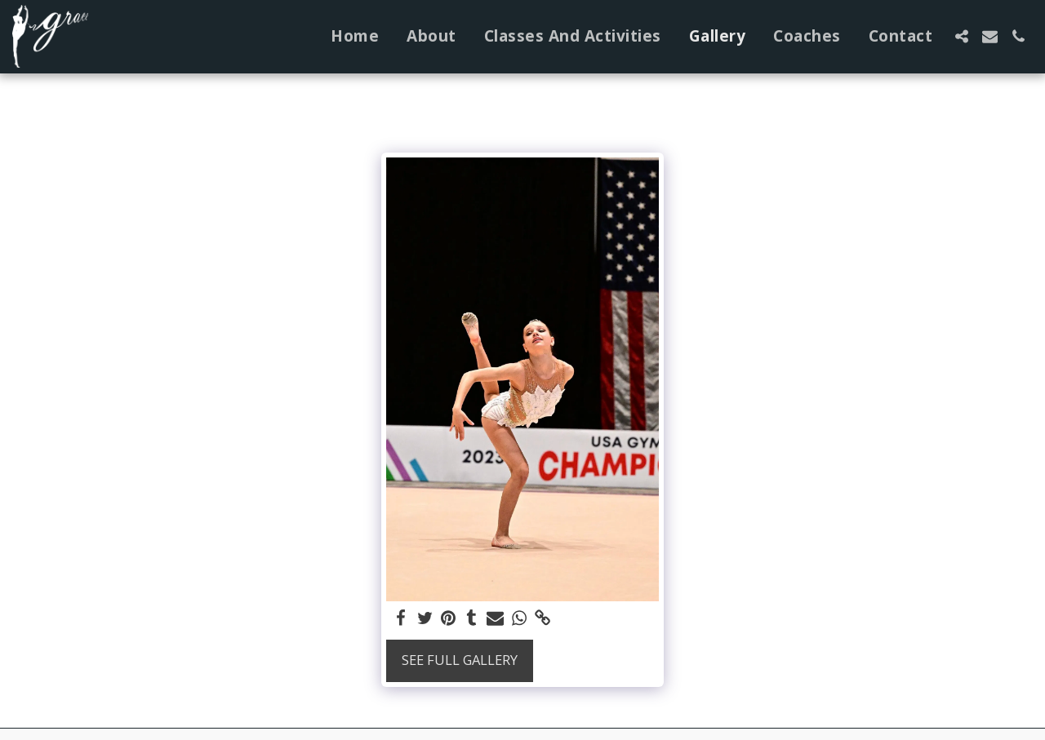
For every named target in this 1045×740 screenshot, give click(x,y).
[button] (961, 36)
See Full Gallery (460, 659)
